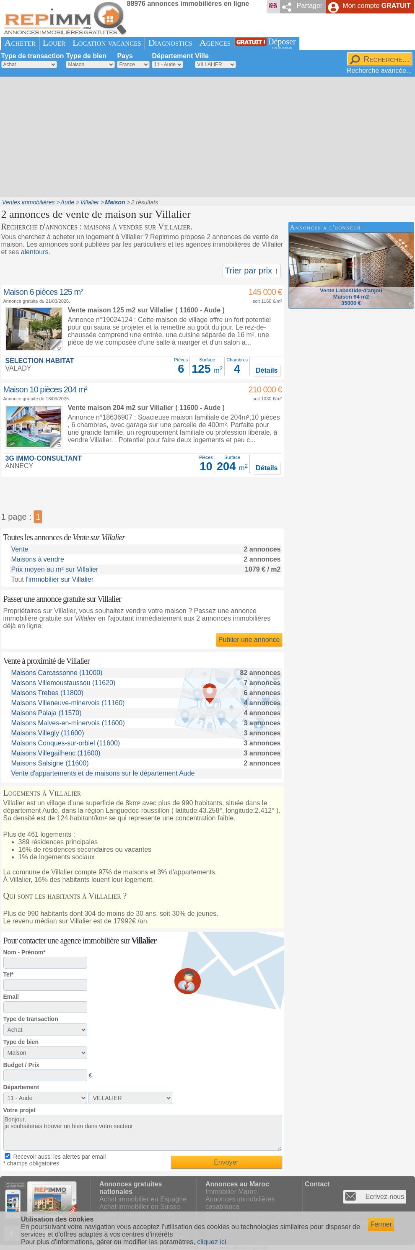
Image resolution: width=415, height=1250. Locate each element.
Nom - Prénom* (24, 952)
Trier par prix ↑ (251, 270)
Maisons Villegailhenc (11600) (56, 753)
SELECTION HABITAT (39, 360)
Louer (54, 42)
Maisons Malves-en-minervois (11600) (68, 723)
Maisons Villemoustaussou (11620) (63, 682)
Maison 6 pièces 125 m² (43, 291)
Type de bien (86, 55)
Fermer (381, 1224)
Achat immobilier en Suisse (139, 1206)
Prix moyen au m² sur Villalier (55, 569)
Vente (20, 549)
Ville (202, 55)
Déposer (282, 43)
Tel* (8, 974)
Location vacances (107, 42)
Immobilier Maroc (231, 1191)
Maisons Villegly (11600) (47, 733)
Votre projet (19, 1110)
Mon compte (376, 5)
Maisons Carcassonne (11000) (57, 672)
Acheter (20, 42)
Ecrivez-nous (385, 1196)
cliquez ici (211, 1241)
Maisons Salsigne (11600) (50, 763)
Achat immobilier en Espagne (143, 1199)
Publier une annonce (249, 639)
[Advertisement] (162, 136)
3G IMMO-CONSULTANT (43, 458)
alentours (35, 251)
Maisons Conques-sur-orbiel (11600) (65, 743)
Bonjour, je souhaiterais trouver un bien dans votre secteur (142, 1133)
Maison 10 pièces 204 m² (45, 389)
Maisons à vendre (37, 559)
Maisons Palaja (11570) (46, 712)
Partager (309, 5)
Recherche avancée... (379, 70)
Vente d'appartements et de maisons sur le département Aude (103, 773)
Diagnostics (170, 42)
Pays (124, 55)
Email (11, 996)
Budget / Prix (21, 1065)
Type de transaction (32, 55)
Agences (215, 42)
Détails (267, 370)
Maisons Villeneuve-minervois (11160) (68, 702)
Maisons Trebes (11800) (47, 692)
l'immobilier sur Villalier (59, 579)
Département (172, 55)
